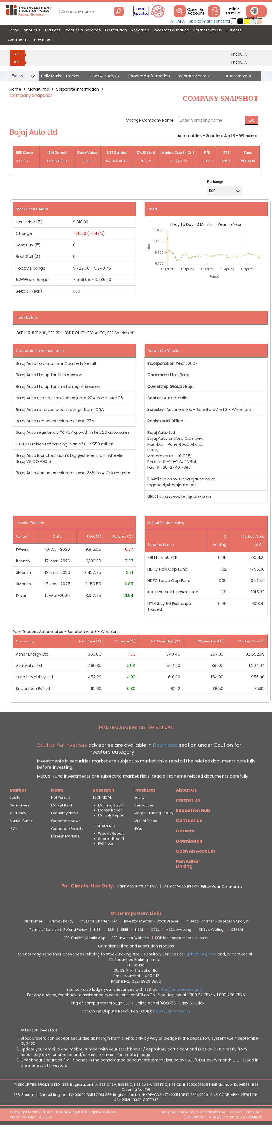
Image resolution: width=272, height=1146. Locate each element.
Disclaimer (33, 938)
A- (184, 21)
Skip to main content (209, 21)
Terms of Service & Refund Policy (58, 946)
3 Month (204, 224)
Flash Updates (141, 11)
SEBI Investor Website (130, 955)
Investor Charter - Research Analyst (217, 938)
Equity (15, 814)
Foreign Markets (65, 853)
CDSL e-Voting (211, 946)
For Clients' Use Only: (87, 902)
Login (252, 17)
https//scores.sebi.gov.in (182, 1006)
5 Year (236, 224)
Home (15, 89)
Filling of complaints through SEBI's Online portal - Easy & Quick (136, 1020)
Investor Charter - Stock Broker (151, 938)
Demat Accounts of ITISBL (186, 903)
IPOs (14, 845)
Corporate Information (77, 89)
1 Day (175, 224)
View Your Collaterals (222, 903)
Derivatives (19, 822)
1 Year (220, 224)
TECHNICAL (102, 814)
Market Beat (61, 822)
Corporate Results (67, 845)
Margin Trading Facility (153, 830)
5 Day (188, 224)
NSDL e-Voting (178, 946)
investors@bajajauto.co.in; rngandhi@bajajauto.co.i (181, 481)
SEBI (124, 946)
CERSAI (237, 946)
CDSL (155, 946)
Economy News (64, 830)
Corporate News (65, 837)
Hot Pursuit (60, 814)
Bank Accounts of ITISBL (137, 903)
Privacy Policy (61, 938)
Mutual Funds (21, 837)
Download (164, 762)
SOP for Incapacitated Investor (182, 955)
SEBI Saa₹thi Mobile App (84, 955)
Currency (18, 830)
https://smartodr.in (171, 1028)
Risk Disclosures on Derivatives (136, 744)
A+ (172, 21)
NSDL (139, 946)
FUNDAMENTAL (105, 843)
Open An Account (196, 11)
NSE (17, 53)
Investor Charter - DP (98, 938)
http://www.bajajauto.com (184, 496)
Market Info (38, 89)
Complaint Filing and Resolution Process (136, 963)
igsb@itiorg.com (202, 971)
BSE (17, 61)
